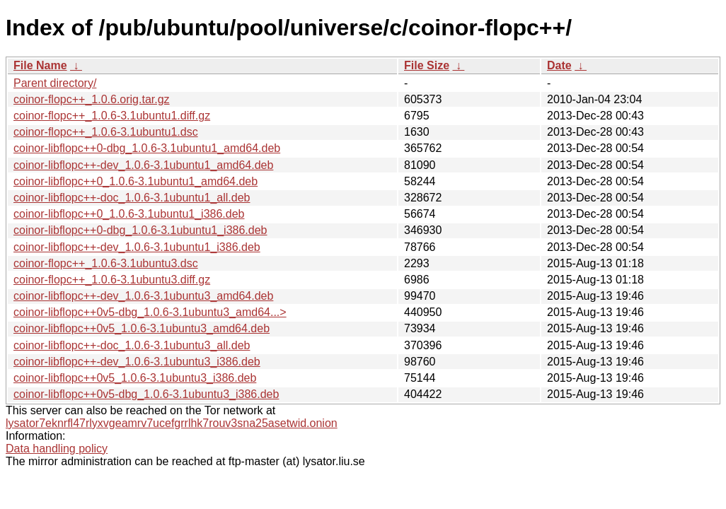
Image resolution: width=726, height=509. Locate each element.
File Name (40, 65)
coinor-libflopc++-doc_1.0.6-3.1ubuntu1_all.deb (131, 198)
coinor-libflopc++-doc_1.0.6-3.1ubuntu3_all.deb (131, 345)
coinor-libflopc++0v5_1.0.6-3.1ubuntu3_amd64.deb (141, 328)
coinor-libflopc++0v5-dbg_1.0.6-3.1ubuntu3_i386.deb (146, 394)
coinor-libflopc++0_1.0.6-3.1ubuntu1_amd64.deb (135, 181)
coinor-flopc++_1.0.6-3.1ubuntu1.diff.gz (111, 116)
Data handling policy (57, 449)
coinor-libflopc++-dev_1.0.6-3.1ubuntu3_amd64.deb (143, 296)
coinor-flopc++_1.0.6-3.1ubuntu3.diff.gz (111, 280)
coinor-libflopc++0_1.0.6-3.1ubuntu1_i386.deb (128, 214)
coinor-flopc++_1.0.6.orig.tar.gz (91, 99)
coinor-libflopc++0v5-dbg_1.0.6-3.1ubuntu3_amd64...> (150, 312)
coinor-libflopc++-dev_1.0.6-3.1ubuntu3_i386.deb (136, 362)
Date (559, 65)
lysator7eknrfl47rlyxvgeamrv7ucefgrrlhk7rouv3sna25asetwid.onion (172, 423)
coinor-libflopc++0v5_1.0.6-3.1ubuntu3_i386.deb (134, 378)
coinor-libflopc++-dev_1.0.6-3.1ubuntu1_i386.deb (136, 247)
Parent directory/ (54, 83)
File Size (426, 65)
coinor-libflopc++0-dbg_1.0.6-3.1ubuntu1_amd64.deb (146, 148)
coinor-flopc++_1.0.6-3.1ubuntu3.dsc (105, 263)
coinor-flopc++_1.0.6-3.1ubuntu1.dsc (105, 132)
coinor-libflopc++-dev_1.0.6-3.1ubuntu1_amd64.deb (143, 165)
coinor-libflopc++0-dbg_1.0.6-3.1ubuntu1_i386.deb (140, 230)
